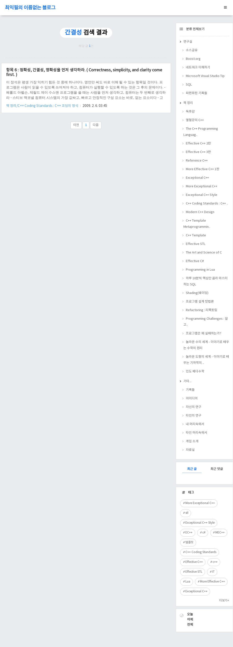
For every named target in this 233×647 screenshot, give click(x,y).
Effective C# (195, 261)
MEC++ (220, 532)
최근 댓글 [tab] (216, 469)
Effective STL (196, 244)
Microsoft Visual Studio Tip (205, 76)
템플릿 (189, 542)
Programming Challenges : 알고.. (205, 322)
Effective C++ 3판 (198, 152)
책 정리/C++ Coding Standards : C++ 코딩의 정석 (42, 106)
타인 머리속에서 (196, 433)
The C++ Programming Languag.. (200, 132)
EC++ (188, 532)
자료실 (190, 450)
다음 (96, 125)
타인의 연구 (193, 416)
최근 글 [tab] (192, 469)
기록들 (190, 390)
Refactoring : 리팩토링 (201, 310)
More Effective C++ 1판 (202, 169)
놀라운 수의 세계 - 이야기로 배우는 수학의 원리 (206, 345)
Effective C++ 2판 (198, 143)
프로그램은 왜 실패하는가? (203, 333)
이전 (76, 125)
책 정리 (188, 103)
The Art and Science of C (204, 252)
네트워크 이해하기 (198, 67)
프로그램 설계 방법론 (200, 302)
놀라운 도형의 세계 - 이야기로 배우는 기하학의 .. (206, 360)
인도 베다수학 (195, 371)
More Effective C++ (212, 581)
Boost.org (193, 59)
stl (186, 513)
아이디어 (192, 398)
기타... (187, 381)
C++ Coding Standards (200, 552)
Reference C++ (197, 161)
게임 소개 (192, 441)
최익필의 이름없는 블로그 (30, 8)
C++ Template (196, 235)
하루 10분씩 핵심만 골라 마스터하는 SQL (205, 281)
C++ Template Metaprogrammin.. (196, 224)
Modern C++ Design (200, 212)
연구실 (187, 42)
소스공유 (192, 50)
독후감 (190, 112)
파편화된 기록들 (196, 93)
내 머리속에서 (195, 424)
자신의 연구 (193, 407)
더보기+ (224, 600)
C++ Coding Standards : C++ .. (207, 203)
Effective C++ (194, 562)
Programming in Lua (200, 270)
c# (204, 532)
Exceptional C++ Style (201, 195)
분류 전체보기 (195, 29)
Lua (187, 581)
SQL (189, 85)
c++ (215, 562)
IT (213, 571)
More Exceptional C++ (201, 186)
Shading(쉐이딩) (197, 293)
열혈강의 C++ (195, 120)
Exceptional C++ (197, 178)
